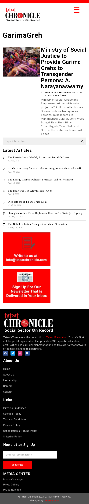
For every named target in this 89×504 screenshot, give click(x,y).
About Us (8, 374)
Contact (7, 391)
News (63, 95)
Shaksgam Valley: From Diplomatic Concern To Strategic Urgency (45, 213)
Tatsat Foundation (56, 337)
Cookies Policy (12, 413)
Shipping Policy (12, 436)
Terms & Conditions (14, 419)
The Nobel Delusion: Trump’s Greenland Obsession (37, 224)
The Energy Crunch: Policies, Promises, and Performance (40, 179)
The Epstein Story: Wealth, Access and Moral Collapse (39, 157)
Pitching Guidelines (14, 408)
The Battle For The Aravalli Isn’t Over (30, 190)
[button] (77, 10)
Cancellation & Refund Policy (20, 430)
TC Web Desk (48, 92)
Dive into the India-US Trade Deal (27, 201)
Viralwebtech (52, 500)
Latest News (51, 95)
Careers (8, 386)
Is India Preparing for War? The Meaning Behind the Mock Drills (45, 168)
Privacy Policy (11, 425)
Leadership (10, 380)
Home (6, 368)
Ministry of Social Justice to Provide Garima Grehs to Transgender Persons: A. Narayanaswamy (63, 68)
